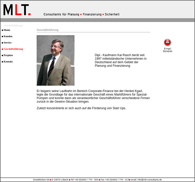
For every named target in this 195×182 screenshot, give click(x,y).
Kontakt (7, 61)
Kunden (7, 36)
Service (7, 42)
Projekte (7, 55)
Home (6, 30)
